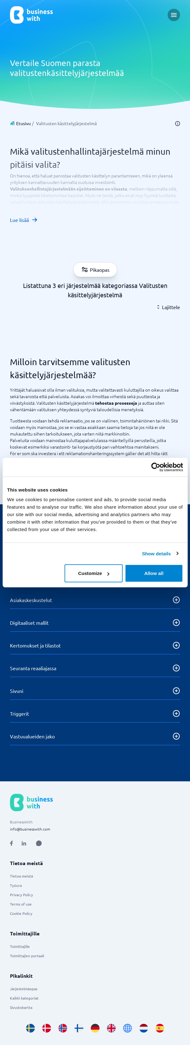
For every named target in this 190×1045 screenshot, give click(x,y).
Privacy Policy (21, 894)
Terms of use (21, 903)
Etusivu (23, 123)
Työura (16, 885)
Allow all (154, 573)
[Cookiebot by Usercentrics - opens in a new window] (155, 467)
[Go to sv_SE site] (30, 1028)
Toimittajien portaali (27, 955)
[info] (177, 123)
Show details (156, 553)
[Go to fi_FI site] (79, 1028)
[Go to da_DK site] (46, 1028)
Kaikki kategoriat (24, 998)
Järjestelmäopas (23, 988)
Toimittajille (20, 946)
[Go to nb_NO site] (62, 1028)
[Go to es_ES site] (159, 1028)
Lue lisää (24, 220)
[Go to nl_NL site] (143, 1028)
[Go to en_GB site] (111, 1028)
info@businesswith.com (30, 828)
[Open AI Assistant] (39, 843)
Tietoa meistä (21, 875)
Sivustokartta (21, 1007)
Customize (93, 573)
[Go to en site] (127, 1028)
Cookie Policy (21, 913)
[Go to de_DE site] (95, 1028)
